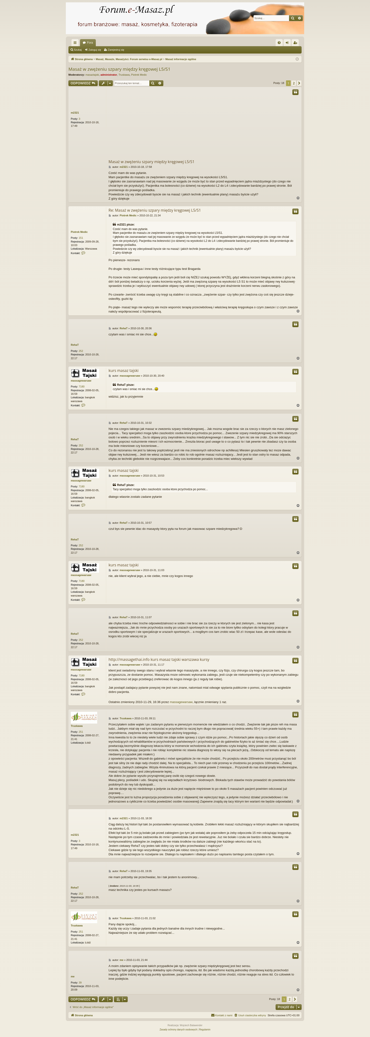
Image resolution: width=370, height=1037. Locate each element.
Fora (90, 42)
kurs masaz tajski (124, 370)
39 (80, 982)
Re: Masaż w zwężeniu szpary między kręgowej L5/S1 (155, 210)
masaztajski (92, 74)
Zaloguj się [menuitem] (288, 43)
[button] (299, 83)
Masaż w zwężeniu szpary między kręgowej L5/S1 (119, 69)
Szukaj (78, 49)
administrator (109, 74)
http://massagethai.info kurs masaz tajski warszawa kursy (159, 659)
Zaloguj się (94, 49)
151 (81, 237)
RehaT (75, 344)
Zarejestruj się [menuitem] (296, 43)
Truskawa (124, 74)
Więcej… (76, 43)
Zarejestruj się (116, 49)
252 (81, 351)
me (73, 976)
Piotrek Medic (139, 74)
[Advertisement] (223, 123)
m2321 (75, 112)
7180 (81, 386)
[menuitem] (279, 42)
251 (81, 731)
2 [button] (294, 83)
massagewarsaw (81, 380)
